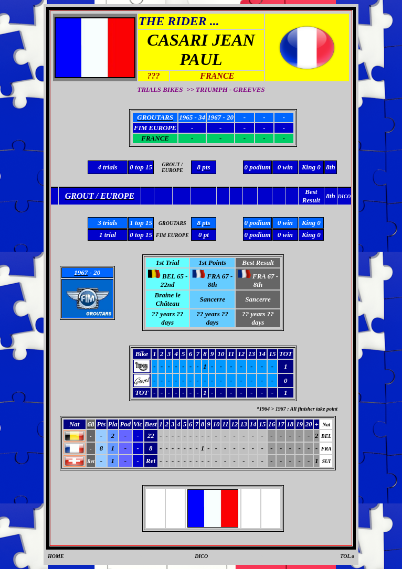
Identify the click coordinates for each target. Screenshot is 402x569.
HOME (56, 556)
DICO (201, 556)
